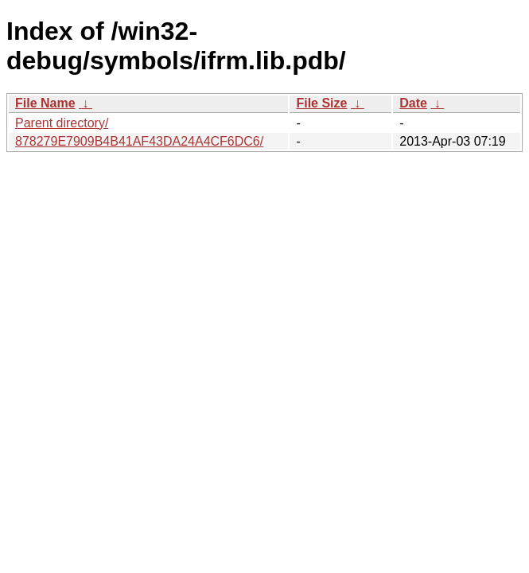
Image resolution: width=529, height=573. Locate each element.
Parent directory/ (61, 123)
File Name (45, 103)
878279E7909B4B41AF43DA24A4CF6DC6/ (139, 141)
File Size (321, 103)
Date (413, 103)
